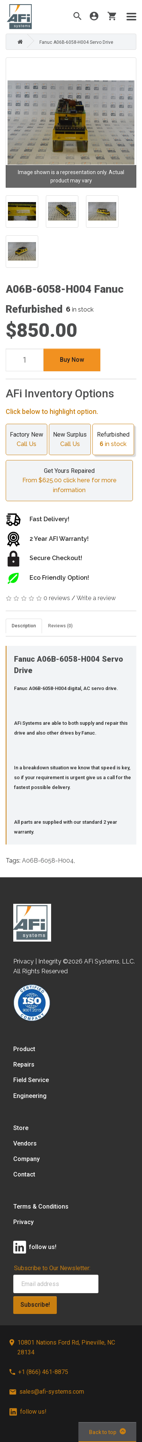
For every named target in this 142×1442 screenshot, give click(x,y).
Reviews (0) (60, 625)
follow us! (28, 1411)
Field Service (31, 1080)
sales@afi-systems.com (46, 1391)
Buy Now (72, 359)
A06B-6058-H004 (48, 860)
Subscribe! (35, 1304)
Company (26, 1159)
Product (24, 1049)
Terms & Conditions (41, 1206)
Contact (24, 1174)
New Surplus (69, 440)
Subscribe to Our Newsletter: (52, 1268)
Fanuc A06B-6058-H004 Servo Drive (76, 42)
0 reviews (57, 598)
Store (20, 1128)
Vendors (25, 1143)
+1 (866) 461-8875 (38, 1372)
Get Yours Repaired (69, 481)
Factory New (26, 440)
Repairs (23, 1064)
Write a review (96, 598)
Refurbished (113, 440)
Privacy (23, 1222)
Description (24, 625)
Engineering (30, 1095)
